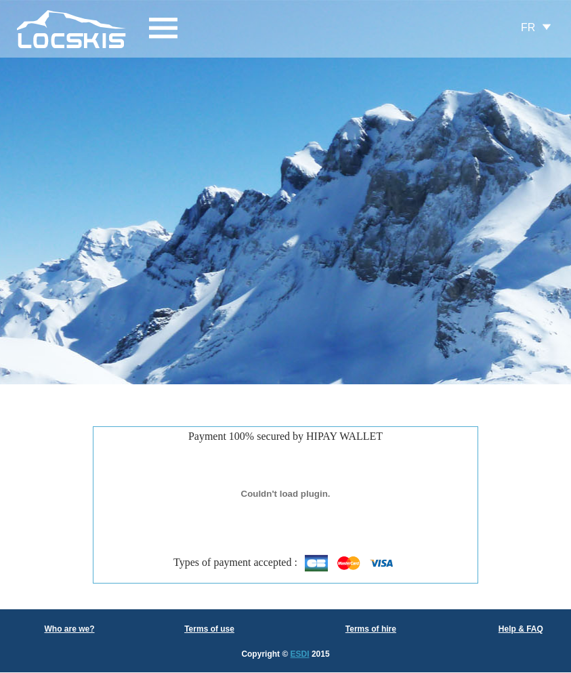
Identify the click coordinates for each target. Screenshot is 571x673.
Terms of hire (370, 629)
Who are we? (69, 629)
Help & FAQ (521, 629)
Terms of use (209, 629)
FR (528, 27)
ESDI (300, 654)
